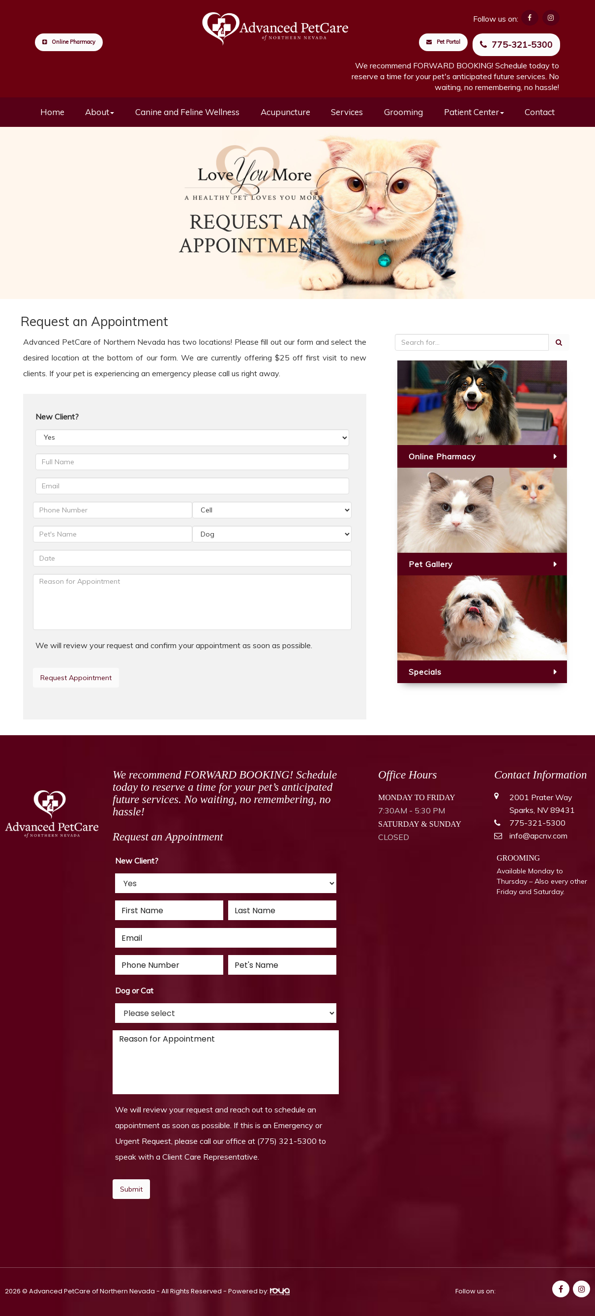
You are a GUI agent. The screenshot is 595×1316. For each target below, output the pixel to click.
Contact (540, 112)
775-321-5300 (516, 44)
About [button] (99, 112)
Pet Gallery (431, 564)
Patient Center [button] (474, 112)
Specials (425, 672)
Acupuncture (285, 112)
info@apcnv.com (538, 835)
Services (347, 112)
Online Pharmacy (68, 41)
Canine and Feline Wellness (187, 112)
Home (52, 112)
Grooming (403, 112)
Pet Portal (443, 41)
